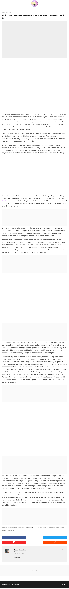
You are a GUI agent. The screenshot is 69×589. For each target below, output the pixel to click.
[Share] (12, 538)
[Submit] (12, 543)
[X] (62, 585)
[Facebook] (61, 585)
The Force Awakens (9, 201)
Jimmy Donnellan (8, 18)
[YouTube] (64, 585)
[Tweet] (34, 538)
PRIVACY (17, 585)
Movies (3, 12)
